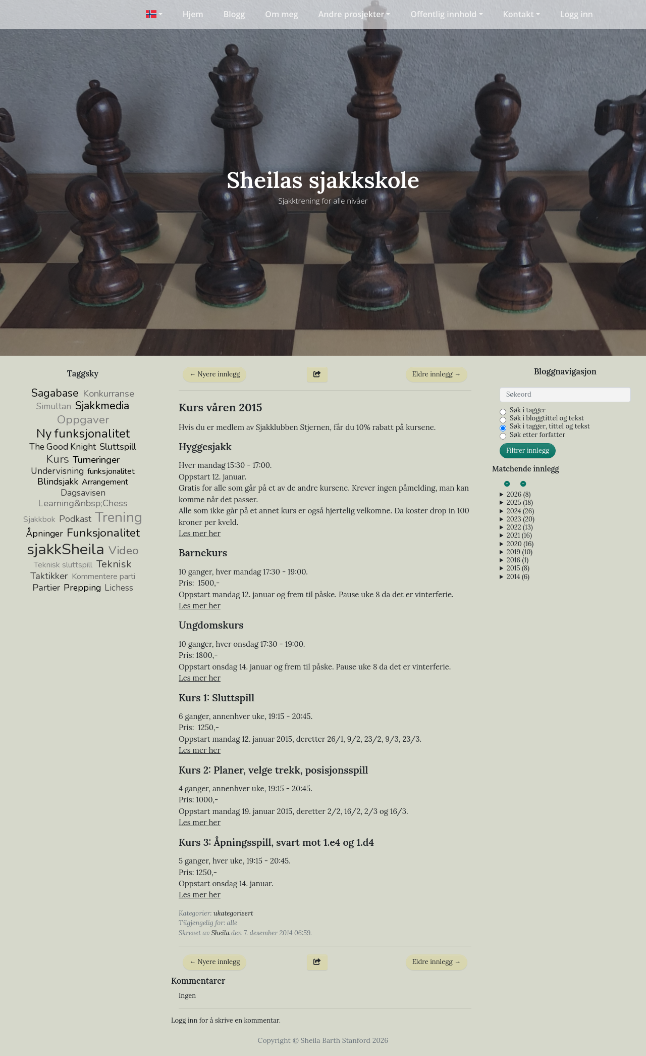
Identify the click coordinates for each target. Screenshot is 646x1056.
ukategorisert (233, 913)
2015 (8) (518, 568)
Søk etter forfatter (537, 435)
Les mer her (200, 533)
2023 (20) (520, 519)
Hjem (193, 14)
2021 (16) (519, 536)
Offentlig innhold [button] (443, 14)
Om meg (281, 14)
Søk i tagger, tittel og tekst (550, 426)
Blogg (234, 14)
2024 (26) (520, 511)
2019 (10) (519, 552)
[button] (153, 14)
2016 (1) (517, 560)
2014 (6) (518, 577)
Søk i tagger (528, 410)
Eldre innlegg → (436, 374)
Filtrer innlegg (527, 450)
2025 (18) (520, 503)
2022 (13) (520, 527)
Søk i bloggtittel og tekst (547, 418)
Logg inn (576, 14)
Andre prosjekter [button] (351, 14)
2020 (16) (520, 544)
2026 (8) (519, 495)
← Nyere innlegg (214, 374)
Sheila (220, 933)
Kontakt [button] (518, 14)
